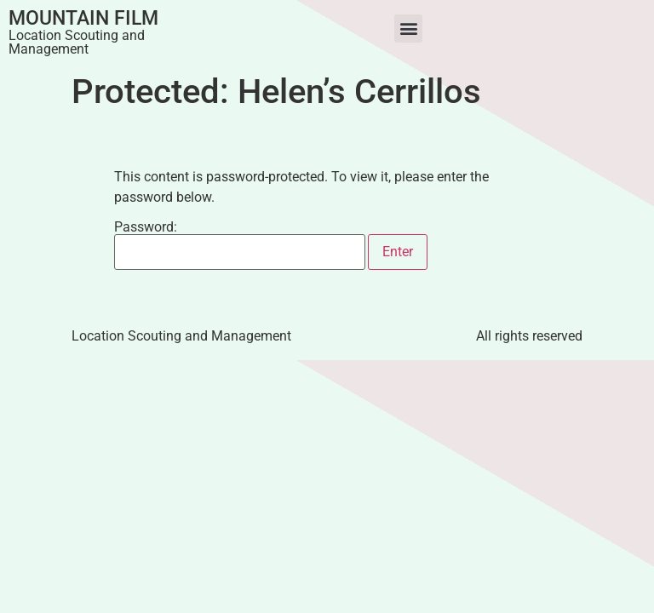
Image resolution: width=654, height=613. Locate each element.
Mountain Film (83, 18)
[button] (408, 28)
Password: (239, 245)
